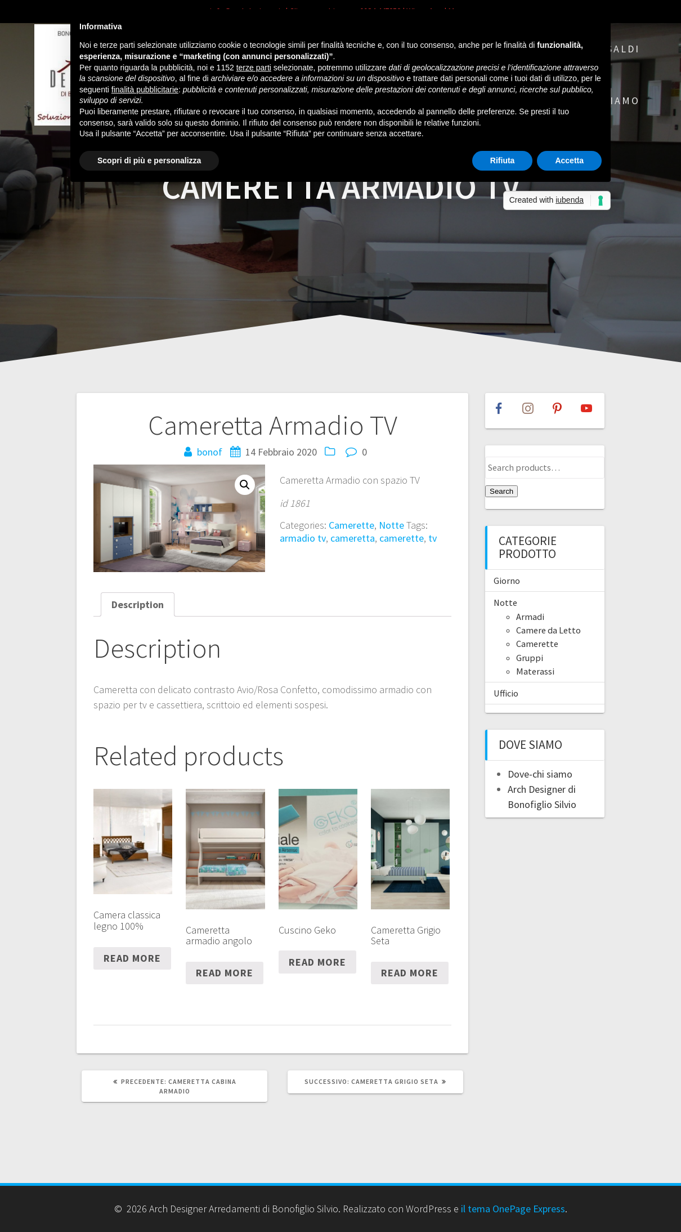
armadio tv (303, 538)
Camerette (351, 525)
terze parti (253, 67)
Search (501, 491)
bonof (209, 451)
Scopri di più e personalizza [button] (149, 160)
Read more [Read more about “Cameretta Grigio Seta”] (409, 972)
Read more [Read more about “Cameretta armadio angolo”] (224, 972)
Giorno (507, 580)
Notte (391, 525)
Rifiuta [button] (502, 160)
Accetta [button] (569, 160)
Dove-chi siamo (540, 773)
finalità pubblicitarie (144, 89)
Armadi (530, 616)
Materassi (535, 671)
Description (137, 604)
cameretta (352, 538)
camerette (401, 538)
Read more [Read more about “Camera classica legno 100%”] (132, 958)
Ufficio (506, 693)
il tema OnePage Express (513, 1208)
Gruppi (529, 657)
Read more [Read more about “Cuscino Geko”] (317, 962)
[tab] (137, 604)
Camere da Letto (548, 630)
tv (432, 538)
